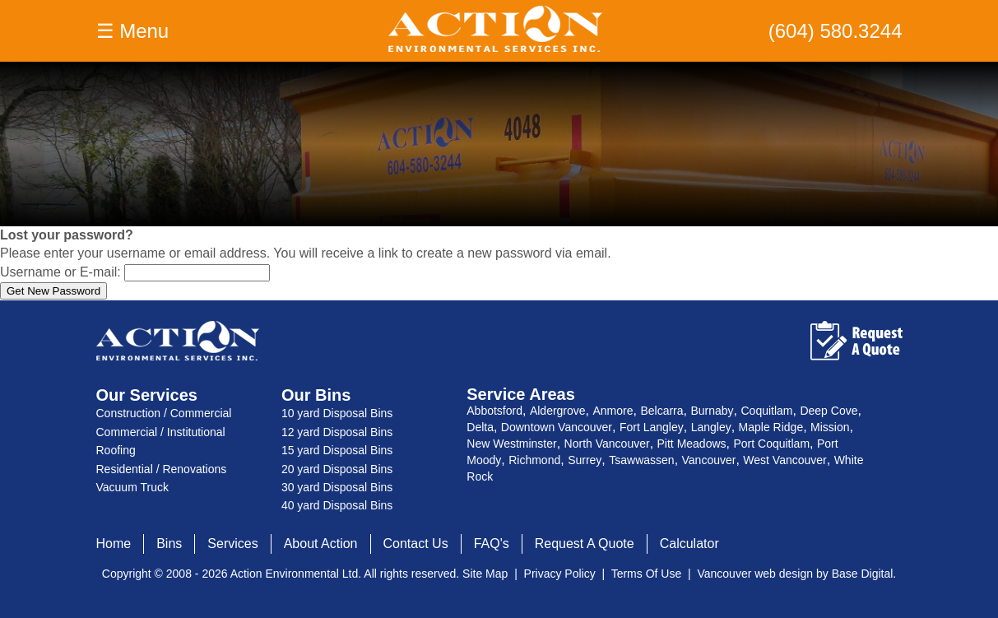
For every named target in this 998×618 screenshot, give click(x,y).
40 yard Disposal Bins (336, 505)
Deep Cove (828, 410)
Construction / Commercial (164, 413)
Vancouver (709, 460)
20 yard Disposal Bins (336, 469)
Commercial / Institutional (160, 432)
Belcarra (661, 410)
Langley (711, 427)
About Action (321, 544)
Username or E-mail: (60, 272)
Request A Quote (584, 544)
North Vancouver (607, 443)
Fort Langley (652, 427)
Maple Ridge (771, 427)
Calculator (689, 544)
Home (114, 544)
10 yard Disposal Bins (336, 413)
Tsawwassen (641, 460)
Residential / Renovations (161, 469)
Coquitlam (766, 410)
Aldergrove (558, 410)
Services (232, 544)
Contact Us (415, 544)
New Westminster (511, 443)
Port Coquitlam (771, 443)
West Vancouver (784, 460)
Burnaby (711, 410)
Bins (169, 544)
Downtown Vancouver (556, 427)
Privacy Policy (560, 573)
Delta (480, 427)
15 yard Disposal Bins (336, 450)
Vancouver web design (755, 573)
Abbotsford (494, 410)
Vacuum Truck (132, 487)
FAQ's (491, 544)
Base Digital (863, 573)
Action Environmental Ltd (294, 573)
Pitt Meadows (691, 443)
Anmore (612, 410)
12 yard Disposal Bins (336, 432)
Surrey (584, 460)
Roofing (116, 450)
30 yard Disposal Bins (336, 487)
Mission (829, 427)
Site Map (485, 573)
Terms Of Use (646, 573)
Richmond (534, 460)
